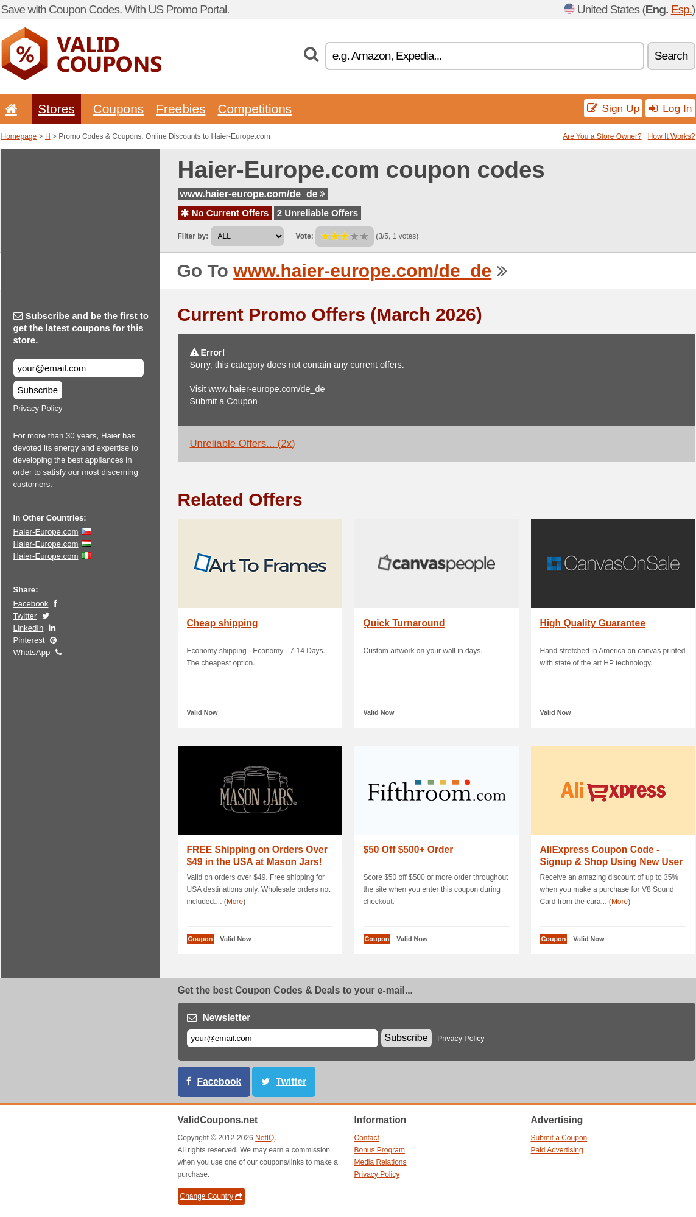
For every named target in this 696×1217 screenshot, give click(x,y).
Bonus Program (379, 1150)
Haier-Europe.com (46, 531)
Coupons (118, 109)
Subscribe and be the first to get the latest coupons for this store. (81, 327)
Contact (366, 1138)
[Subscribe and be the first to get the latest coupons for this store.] (78, 368)
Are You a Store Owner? (602, 136)
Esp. (681, 9)
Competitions (254, 109)
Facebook (31, 603)
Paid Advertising (557, 1150)
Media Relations (380, 1162)
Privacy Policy (38, 408)
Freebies (180, 109)
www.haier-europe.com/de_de (252, 194)
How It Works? (671, 136)
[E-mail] (282, 1038)
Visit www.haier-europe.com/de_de (257, 389)
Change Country (211, 1196)
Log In (670, 108)
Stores (56, 109)
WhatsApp (32, 652)
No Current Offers (225, 213)
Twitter (25, 615)
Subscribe (38, 390)
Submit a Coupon (224, 401)
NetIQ (264, 1138)
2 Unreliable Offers (317, 213)
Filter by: (193, 236)
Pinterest (29, 640)
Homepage (19, 136)
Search (671, 55)
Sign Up (613, 108)
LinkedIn (28, 628)
